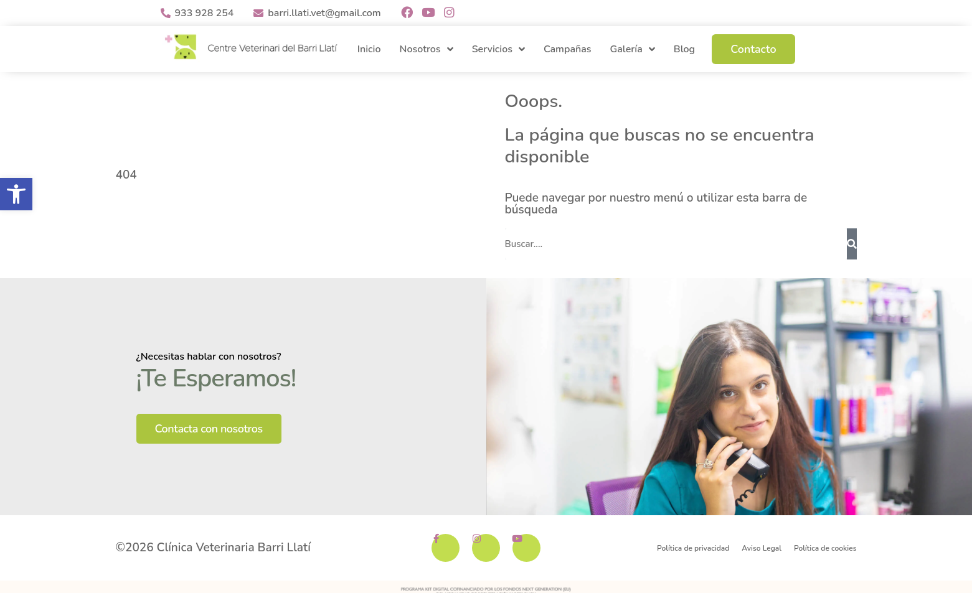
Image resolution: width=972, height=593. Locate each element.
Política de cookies (825, 548)
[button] (16, 194)
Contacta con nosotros (209, 428)
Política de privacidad (693, 548)
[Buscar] (852, 243)
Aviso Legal (761, 548)
